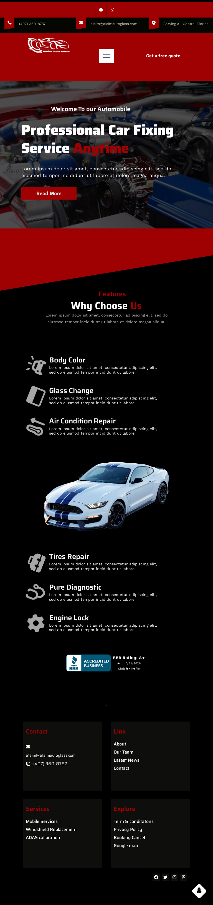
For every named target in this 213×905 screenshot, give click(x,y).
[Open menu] (106, 56)
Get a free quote (163, 55)
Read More (50, 191)
